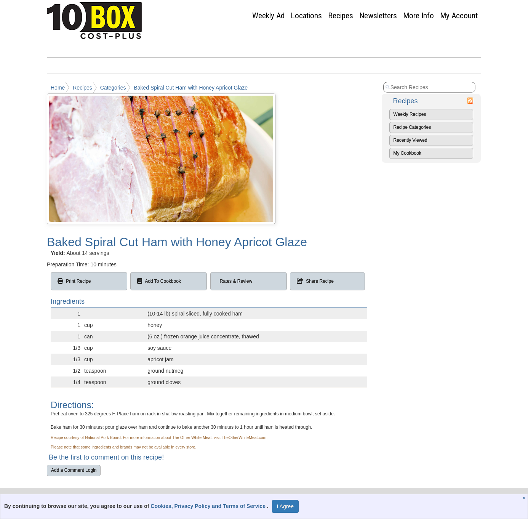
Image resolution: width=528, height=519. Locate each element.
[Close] (525, 498)
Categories (113, 88)
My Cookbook (407, 153)
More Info (418, 15)
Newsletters (378, 15)
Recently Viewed (410, 140)
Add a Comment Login (73, 470)
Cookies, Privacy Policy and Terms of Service (208, 506)
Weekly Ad (268, 15)
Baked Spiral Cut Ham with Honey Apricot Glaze (191, 88)
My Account (459, 15)
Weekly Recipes (410, 114)
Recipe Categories (412, 127)
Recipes (340, 15)
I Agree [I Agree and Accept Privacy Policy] (285, 506)
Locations (306, 15)
